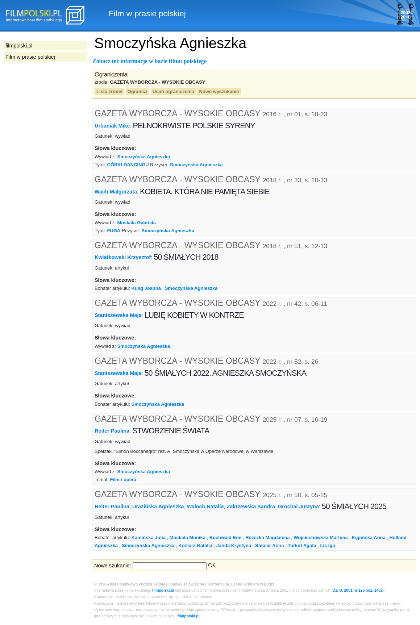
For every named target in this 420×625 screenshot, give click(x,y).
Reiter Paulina (112, 431)
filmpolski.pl (163, 590)
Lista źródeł (109, 91)
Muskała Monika (187, 537)
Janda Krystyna (233, 545)
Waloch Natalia (205, 506)
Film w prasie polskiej (30, 57)
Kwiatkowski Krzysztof (123, 257)
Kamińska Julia (149, 537)
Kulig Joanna (146, 288)
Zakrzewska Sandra (250, 506)
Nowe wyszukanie (219, 91)
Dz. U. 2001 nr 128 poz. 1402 (358, 590)
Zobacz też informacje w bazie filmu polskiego (149, 61)
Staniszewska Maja (118, 315)
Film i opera (123, 479)
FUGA (114, 230)
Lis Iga (327, 545)
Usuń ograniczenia (173, 91)
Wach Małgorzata (116, 192)
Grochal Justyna (298, 506)
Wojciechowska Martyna (321, 537)
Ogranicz (137, 91)
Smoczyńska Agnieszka (143, 156)
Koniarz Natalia (195, 545)
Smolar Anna (269, 545)
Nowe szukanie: (112, 565)
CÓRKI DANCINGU (128, 164)
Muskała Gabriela (136, 222)
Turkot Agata (302, 545)
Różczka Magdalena (267, 537)
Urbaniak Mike (112, 126)
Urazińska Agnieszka (158, 506)
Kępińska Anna (369, 537)
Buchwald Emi (225, 537)
